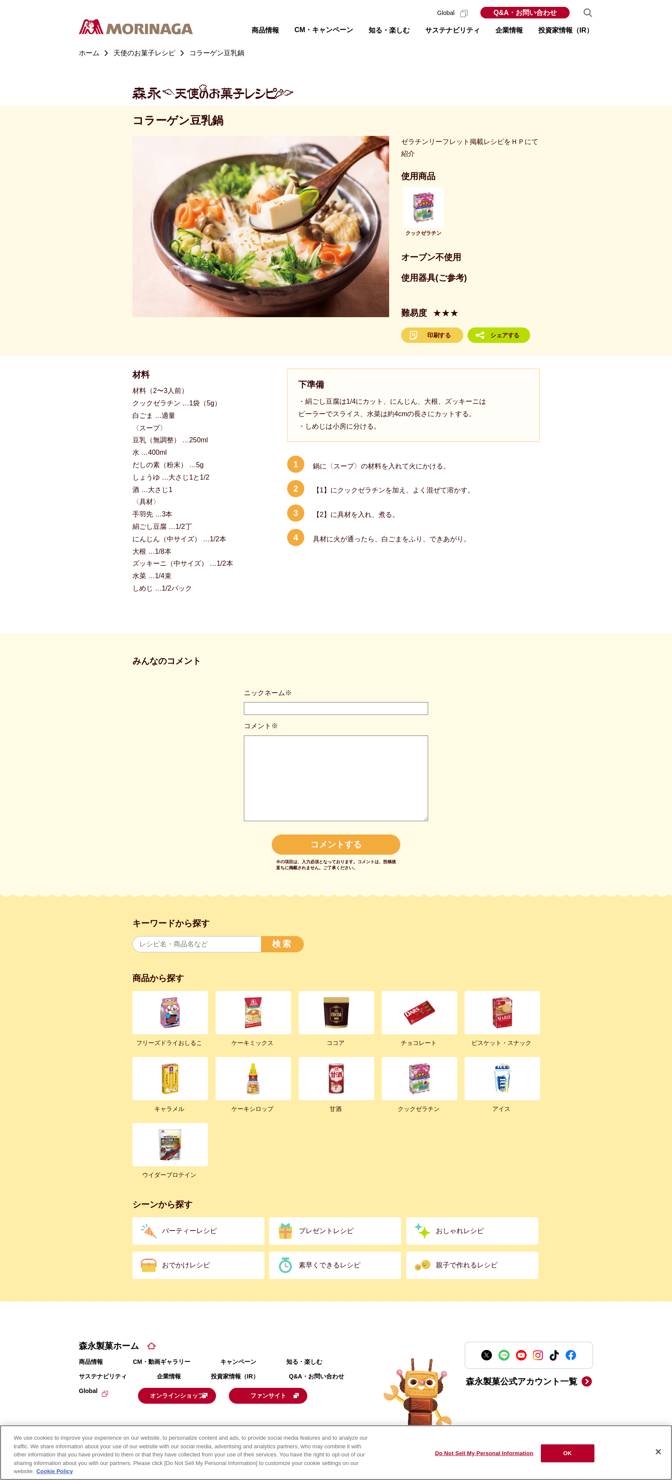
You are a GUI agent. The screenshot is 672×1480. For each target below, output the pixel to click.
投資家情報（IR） (235, 1376)
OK (567, 1453)
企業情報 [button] (509, 30)
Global (452, 12)
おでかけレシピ (186, 1265)
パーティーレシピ (189, 1230)
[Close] (658, 1451)
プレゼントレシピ (326, 1230)
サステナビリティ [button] (452, 30)
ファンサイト (302, 1394)
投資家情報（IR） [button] (565, 30)
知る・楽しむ (304, 1361)
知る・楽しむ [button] (389, 30)
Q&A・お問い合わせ (525, 12)
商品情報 (91, 1361)
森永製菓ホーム (109, 1346)
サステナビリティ (103, 1376)
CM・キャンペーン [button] (323, 29)
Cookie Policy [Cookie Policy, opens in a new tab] (54, 1471)
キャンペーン (238, 1361)
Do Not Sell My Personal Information (484, 1453)
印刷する (438, 335)
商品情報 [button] (265, 30)
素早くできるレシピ (329, 1265)
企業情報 (169, 1376)
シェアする (504, 335)
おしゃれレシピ (460, 1230)
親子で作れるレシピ (467, 1265)
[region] (336, 1452)
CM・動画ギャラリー (161, 1361)
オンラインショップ (191, 1394)
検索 (282, 944)
